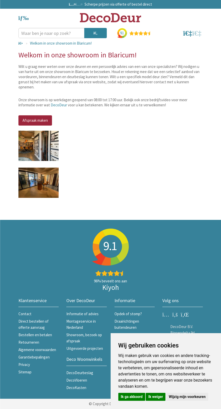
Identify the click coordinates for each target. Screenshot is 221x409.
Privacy (24, 364)
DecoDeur (59, 105)
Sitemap (24, 372)
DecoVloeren (76, 380)
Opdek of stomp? (128, 313)
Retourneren (28, 342)
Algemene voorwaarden (37, 349)
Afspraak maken (35, 120)
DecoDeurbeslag (79, 372)
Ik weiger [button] (155, 397)
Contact (24, 313)
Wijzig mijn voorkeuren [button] (187, 397)
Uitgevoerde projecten (84, 348)
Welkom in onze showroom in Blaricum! (61, 43)
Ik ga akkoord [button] (132, 397)
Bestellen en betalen (35, 334)
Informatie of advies (82, 313)
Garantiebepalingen (34, 357)
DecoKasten (76, 387)
